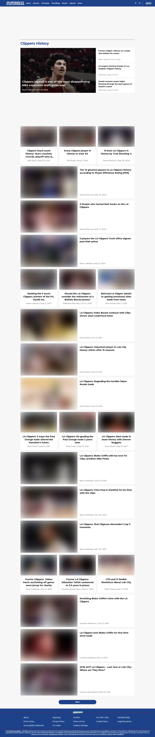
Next (77, 702)
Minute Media (16, 731)
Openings (57, 717)
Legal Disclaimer (125, 721)
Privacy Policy (58, 721)
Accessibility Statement (34, 725)
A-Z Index (57, 725)
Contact (76, 717)
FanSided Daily (124, 717)
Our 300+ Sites (102, 717)
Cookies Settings (80, 725)
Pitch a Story (29, 721)
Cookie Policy (102, 721)
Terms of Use (79, 721)
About (26, 717)
